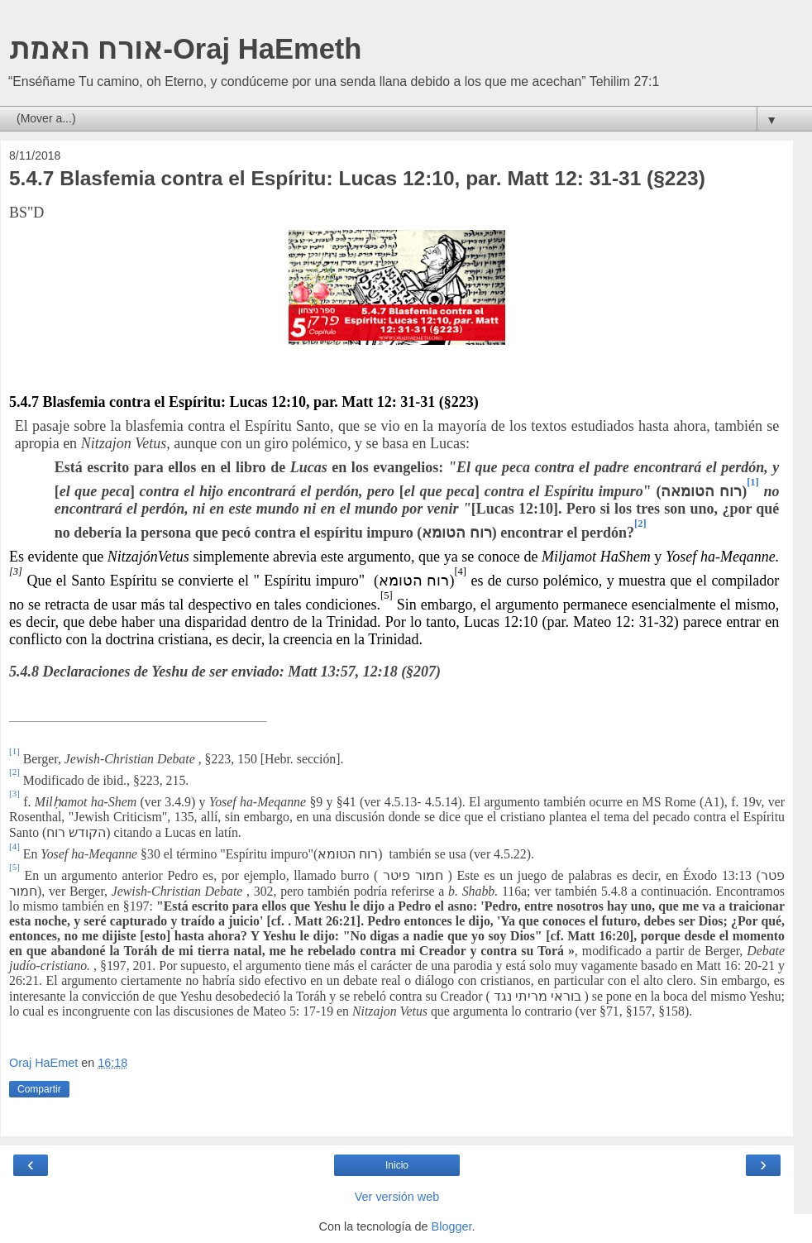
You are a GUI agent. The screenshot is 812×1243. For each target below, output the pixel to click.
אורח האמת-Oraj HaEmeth (184, 49)
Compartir (39, 1089)
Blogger (452, 1226)
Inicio (396, 1165)
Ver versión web (397, 1196)
